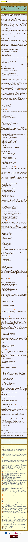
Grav (15, 540)
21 (14, 309)
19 (9, 278)
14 (16, 225)
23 (6, 349)
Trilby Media (12, 540)
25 (15, 404)
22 (9, 316)
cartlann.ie (6, 461)
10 (15, 166)
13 (6, 220)
